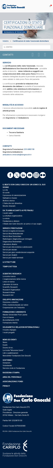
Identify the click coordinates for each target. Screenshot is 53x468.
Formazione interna (10, 323)
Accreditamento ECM (11, 320)
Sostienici (7, 360)
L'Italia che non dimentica (12, 203)
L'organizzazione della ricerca (14, 279)
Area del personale (12, 377)
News (5, 342)
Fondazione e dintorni (11, 221)
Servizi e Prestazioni (12, 228)
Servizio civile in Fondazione (14, 368)
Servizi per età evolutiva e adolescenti (17, 247)
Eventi (5, 345)
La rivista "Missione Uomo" (13, 350)
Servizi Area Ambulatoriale (13, 234)
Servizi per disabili (10, 255)
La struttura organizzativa (12, 216)
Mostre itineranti (9, 206)
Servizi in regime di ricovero (13, 231)
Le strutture (9, 262)
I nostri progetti (9, 332)
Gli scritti (6, 193)
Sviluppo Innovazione (13, 299)
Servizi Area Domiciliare (12, 236)
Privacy (6, 386)
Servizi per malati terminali (13, 258)
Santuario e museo (10, 198)
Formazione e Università (14, 312)
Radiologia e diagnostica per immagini (17, 239)
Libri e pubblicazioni (10, 353)
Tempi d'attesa (10, 267)
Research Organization (11, 290)
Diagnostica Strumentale (12, 242)
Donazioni (6, 363)
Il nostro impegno (9, 330)
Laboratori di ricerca (10, 284)
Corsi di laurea (8, 317)
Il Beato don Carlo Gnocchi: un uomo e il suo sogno (22, 224)
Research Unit (8, 295)
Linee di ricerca (8, 282)
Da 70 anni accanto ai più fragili (18, 210)
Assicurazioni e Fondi (13, 381)
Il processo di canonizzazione (14, 195)
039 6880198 (29, 149)
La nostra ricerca (9, 276)
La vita (5, 190)
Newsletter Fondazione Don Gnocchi (17, 356)
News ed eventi (10, 340)
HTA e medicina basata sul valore (15, 305)
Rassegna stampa (11, 373)
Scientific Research (12, 274)
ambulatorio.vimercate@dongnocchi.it (17, 155)
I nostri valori (8, 213)
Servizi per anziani (10, 250)
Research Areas (9, 292)
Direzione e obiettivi (10, 302)
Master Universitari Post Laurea (15, 315)
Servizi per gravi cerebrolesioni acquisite (18, 252)
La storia (6, 218)
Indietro (6, 41)
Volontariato (7, 365)
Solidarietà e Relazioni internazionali (21, 327)
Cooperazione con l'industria (14, 308)
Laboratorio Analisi (10, 244)
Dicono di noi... (8, 348)
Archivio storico (9, 201)
